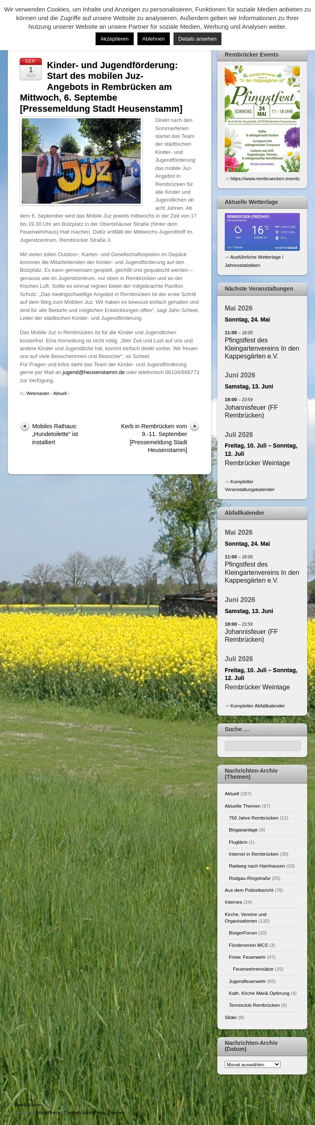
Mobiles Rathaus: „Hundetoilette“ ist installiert (55, 434)
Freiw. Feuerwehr (247, 957)
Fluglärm (238, 842)
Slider (231, 1017)
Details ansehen (197, 39)
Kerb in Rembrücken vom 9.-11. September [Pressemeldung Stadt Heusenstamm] (154, 438)
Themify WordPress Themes (94, 1112)
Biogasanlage (243, 829)
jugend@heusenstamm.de (94, 372)
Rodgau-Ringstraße (250, 878)
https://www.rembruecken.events (265, 178)
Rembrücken (28, 1104)
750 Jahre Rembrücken (253, 817)
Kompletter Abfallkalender (258, 705)
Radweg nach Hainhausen (257, 865)
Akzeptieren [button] (114, 39)
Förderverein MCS (248, 945)
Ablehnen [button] (153, 39)
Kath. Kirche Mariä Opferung (259, 993)
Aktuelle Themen (242, 805)
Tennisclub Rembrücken (254, 1005)
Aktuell (60, 393)
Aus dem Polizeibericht (249, 890)
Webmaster (37, 393)
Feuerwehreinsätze (253, 968)
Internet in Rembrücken (253, 853)
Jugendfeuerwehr (247, 981)
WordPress (48, 1112)
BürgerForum (243, 932)
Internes (233, 902)
